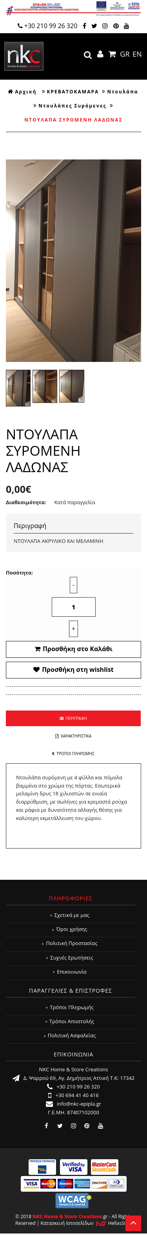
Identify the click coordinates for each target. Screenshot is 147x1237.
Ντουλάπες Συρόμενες (72, 105)
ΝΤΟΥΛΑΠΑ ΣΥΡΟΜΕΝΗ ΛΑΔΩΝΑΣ (73, 119)
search (88, 55)
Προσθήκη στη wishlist (73, 669)
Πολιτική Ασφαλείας (70, 1035)
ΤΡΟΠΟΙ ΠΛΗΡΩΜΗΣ (73, 753)
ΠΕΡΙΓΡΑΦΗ (73, 718)
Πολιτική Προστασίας (69, 943)
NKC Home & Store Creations (24, 56)
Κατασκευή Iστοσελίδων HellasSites (86, 1223)
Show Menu (132, 67)
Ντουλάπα (122, 91)
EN (137, 54)
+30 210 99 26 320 (48, 25)
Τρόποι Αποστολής (69, 1021)
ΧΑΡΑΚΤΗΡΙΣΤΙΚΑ (73, 736)
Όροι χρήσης (69, 929)
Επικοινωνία (70, 971)
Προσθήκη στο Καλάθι (73, 648)
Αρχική (22, 91)
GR (124, 54)
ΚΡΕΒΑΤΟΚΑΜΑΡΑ (73, 91)
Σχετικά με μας (69, 914)
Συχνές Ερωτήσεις (69, 957)
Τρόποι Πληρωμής (69, 1007)
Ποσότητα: (19, 572)
